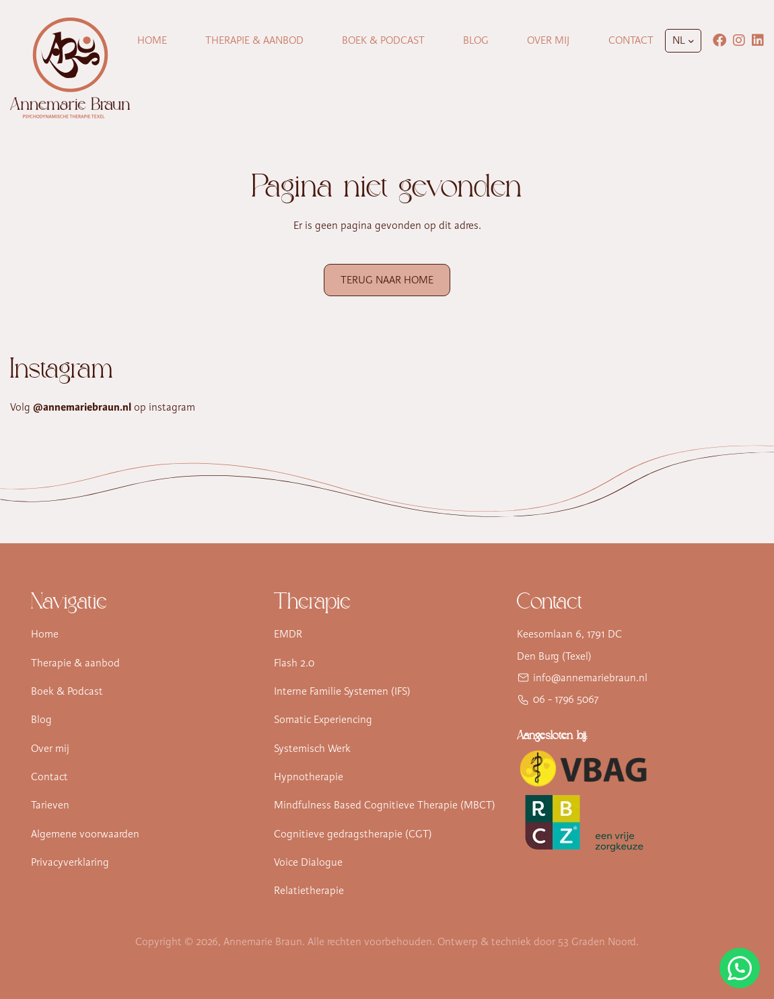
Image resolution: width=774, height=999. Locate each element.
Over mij (548, 40)
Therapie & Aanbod (254, 40)
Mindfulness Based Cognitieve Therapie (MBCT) (384, 805)
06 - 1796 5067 (566, 699)
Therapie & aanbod (75, 663)
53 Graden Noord (597, 942)
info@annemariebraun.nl (590, 678)
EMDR (288, 634)
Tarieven (50, 805)
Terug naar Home (387, 280)
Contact (631, 40)
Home (152, 40)
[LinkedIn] (758, 40)
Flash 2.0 (294, 663)
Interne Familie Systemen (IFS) (342, 691)
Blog (476, 40)
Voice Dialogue (308, 862)
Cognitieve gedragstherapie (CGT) (353, 834)
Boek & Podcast (383, 40)
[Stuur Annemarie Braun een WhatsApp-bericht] (739, 968)
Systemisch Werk (312, 748)
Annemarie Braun (262, 942)
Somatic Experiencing (323, 719)
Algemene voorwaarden (85, 834)
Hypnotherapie (308, 777)
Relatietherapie (309, 890)
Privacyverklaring (70, 862)
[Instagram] (739, 40)
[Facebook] (719, 40)
